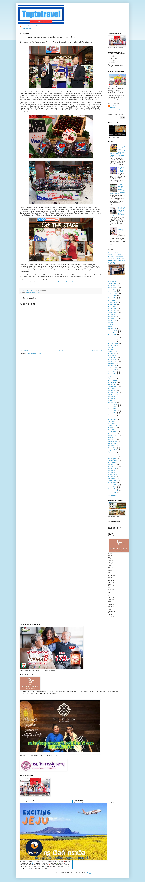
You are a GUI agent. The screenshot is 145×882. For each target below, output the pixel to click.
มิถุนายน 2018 (112, 476)
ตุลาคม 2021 (112, 394)
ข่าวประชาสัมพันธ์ (30, 292)
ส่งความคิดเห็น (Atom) (34, 353)
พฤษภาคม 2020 (112, 429)
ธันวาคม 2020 (112, 415)
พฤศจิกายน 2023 (113, 343)
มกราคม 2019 (112, 462)
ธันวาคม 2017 (112, 489)
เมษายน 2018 (112, 481)
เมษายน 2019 (112, 456)
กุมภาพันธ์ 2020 (112, 435)
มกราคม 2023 (112, 364)
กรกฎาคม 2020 (112, 425)
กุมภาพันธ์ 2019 (112, 460)
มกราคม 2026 (112, 290)
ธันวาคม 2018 (112, 464)
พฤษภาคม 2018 (112, 479)
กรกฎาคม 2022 (112, 376)
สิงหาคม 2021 (112, 398)
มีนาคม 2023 (112, 359)
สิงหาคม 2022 (112, 374)
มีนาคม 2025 (112, 310)
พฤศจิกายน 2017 (113, 491)
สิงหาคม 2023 (112, 349)
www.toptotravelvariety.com (31, 26)
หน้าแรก (61, 350)
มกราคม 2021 (112, 413)
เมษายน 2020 (112, 431)
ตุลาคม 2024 (112, 320)
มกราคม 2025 (112, 314)
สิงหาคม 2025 (112, 300)
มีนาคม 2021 (112, 409)
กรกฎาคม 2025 (112, 302)
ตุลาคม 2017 (112, 493)
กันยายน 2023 (112, 347)
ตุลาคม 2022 (112, 370)
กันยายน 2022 (112, 372)
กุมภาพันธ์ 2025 (112, 312)
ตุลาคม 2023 (112, 345)
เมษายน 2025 (112, 308)
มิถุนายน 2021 (112, 402)
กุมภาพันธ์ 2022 (112, 386)
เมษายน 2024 (112, 333)
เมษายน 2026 (112, 284)
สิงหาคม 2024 (112, 324)
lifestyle (39, 292)
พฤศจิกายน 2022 (113, 368)
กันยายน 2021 (112, 396)
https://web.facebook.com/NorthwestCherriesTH (56, 282)
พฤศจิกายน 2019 (113, 442)
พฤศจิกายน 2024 (113, 318)
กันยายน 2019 (112, 446)
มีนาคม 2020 (112, 433)
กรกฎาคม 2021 (112, 400)
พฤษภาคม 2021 (112, 405)
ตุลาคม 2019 (112, 444)
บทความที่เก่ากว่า (97, 350)
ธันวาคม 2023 (112, 341)
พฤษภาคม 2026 (112, 281)
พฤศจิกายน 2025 (113, 294)
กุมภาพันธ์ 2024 (112, 337)
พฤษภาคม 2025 (112, 306)
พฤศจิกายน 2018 (113, 466)
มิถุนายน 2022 (112, 378)
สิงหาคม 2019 (112, 448)
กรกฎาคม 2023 (112, 351)
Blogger (89, 873)
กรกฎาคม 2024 (112, 327)
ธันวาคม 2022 (112, 366)
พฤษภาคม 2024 (112, 331)
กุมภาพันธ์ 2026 (112, 288)
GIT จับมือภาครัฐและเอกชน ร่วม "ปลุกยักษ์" (121, 169)
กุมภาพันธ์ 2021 (112, 411)
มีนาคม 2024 (112, 335)
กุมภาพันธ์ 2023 (112, 361)
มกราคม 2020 (112, 437)
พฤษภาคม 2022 (112, 380)
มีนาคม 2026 (112, 286)
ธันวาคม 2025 (112, 292)
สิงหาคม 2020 (112, 423)
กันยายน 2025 (112, 298)
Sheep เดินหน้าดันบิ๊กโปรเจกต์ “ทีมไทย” (121, 230)
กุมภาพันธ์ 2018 (112, 485)
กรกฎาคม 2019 (112, 450)
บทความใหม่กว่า (24, 350)
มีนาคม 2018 (112, 483)
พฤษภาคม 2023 (112, 355)
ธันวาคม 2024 (112, 316)
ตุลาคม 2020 (112, 419)
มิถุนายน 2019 (112, 452)
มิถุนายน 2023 (112, 353)
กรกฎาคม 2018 (112, 474)
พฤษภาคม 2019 (112, 454)
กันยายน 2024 (112, 322)
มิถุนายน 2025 (112, 304)
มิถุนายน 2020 (112, 427)
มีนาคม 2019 (112, 458)
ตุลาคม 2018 (112, 468)
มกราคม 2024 (112, 339)
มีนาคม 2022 (112, 384)
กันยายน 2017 (112, 495)
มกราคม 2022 (112, 388)
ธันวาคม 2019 (112, 439)
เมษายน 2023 (112, 357)
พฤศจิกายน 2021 (113, 392)
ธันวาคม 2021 (112, 390)
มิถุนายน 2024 (112, 329)
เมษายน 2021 (112, 407)
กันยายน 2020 (112, 421)
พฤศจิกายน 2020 (113, 417)
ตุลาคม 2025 (112, 296)
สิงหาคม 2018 (112, 472)
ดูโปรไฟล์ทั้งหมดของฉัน (26, 28)
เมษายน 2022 (112, 382)
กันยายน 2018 (112, 470)
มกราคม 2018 (112, 487)
